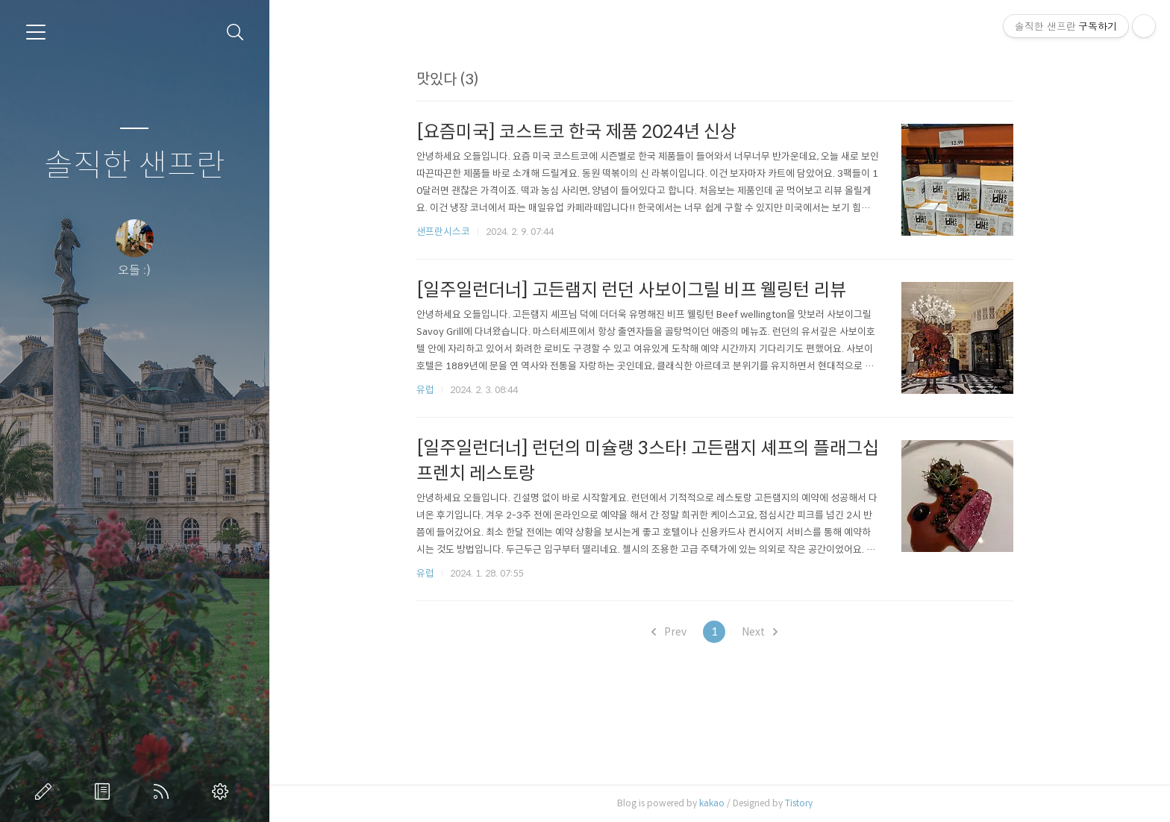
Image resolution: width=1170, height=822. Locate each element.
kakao (716, 803)
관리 (223, 791)
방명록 (105, 791)
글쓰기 (46, 791)
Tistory (803, 803)
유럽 (430, 389)
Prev (674, 632)
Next (765, 632)
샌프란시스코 (448, 231)
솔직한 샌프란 (134, 166)
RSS (164, 791)
